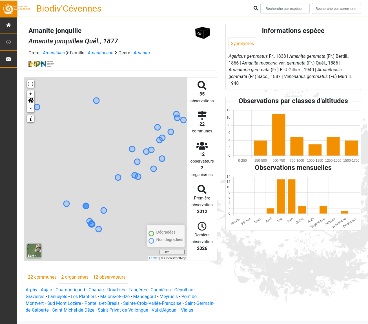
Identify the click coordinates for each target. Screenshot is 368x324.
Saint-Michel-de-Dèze (73, 310)
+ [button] (30, 94)
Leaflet (153, 258)
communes (42, 277)
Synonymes (242, 43)
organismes (74, 277)
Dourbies (116, 289)
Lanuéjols (57, 296)
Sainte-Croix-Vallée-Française (152, 303)
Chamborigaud (70, 289)
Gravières (35, 296)
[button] (30, 101)
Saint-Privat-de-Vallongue (123, 310)
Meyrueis (168, 296)
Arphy (31, 289)
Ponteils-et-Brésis (102, 303)
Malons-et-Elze (115, 296)
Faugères (137, 289)
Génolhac (183, 289)
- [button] (30, 108)
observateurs (109, 277)
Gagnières (160, 289)
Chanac (96, 289)
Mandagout (144, 296)
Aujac (46, 289)
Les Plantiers (84, 296)
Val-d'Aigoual (165, 310)
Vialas (187, 310)
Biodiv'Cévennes (69, 8)
